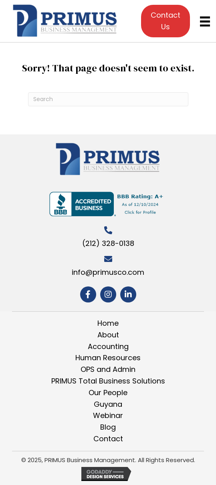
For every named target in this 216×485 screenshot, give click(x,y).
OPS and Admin (108, 369)
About (108, 335)
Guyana (108, 404)
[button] (88, 294)
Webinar (108, 415)
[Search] (108, 99)
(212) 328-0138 (108, 243)
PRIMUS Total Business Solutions (108, 381)
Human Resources (108, 358)
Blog (108, 427)
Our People (108, 393)
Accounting (108, 346)
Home (108, 323)
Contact (108, 439)
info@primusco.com (108, 272)
